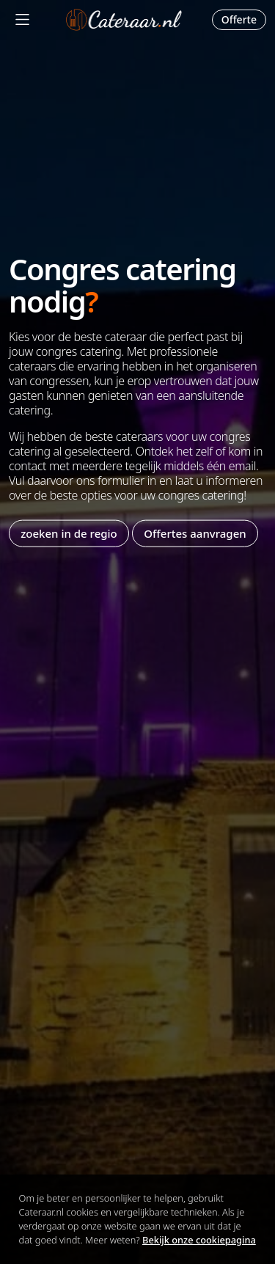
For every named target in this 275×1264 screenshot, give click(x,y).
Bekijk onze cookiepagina (199, 1239)
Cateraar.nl (124, 19)
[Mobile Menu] (22, 19)
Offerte (239, 19)
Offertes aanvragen (195, 533)
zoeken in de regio (69, 533)
